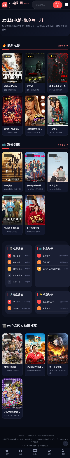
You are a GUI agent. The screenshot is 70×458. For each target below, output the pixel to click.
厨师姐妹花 (17, 269)
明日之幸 (16, 256)
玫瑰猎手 (46, 256)
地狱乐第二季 (48, 302)
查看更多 (63, 45)
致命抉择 (16, 262)
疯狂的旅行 (17, 308)
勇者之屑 (46, 308)
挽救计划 (16, 282)
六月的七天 (17, 275)
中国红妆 (14, 302)
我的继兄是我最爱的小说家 (53, 269)
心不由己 (46, 262)
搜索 (57, 4)
